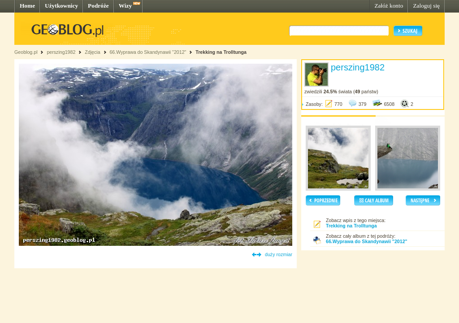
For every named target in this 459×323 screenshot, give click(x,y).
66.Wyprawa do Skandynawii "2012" (147, 52)
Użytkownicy (61, 5)
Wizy (125, 5)
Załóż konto (388, 5)
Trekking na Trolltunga (221, 52)
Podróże (98, 5)
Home (27, 5)
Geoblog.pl (26, 52)
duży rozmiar (278, 254)
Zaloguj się (426, 5)
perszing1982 (61, 52)
